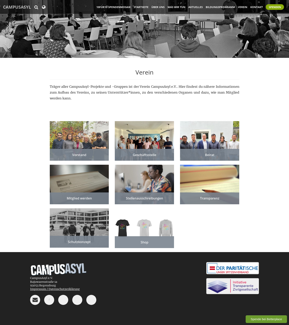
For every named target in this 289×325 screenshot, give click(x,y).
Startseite (141, 7)
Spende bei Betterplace (266, 319)
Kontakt (256, 7)
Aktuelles (195, 7)
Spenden (275, 7)
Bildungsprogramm (220, 7)
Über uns (158, 7)
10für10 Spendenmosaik (113, 7)
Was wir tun (176, 7)
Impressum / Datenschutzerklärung (55, 289)
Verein (242, 7)
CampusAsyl (17, 7)
